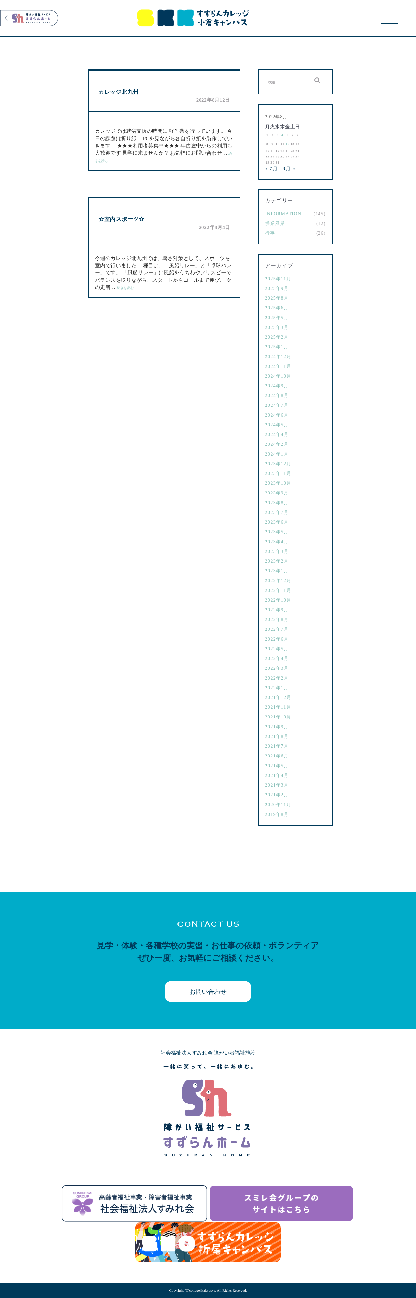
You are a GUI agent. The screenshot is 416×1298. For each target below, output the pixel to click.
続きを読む (125, 288)
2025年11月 (278, 278)
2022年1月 (277, 687)
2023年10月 (278, 483)
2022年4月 (277, 658)
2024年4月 (277, 434)
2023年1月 (277, 570)
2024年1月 (277, 454)
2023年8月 (277, 502)
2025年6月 (277, 308)
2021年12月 (278, 697)
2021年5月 (277, 765)
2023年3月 (277, 551)
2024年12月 (278, 356)
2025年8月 (277, 298)
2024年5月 (277, 424)
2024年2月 (277, 444)
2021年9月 (277, 726)
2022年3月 (277, 668)
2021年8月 (277, 736)
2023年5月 (277, 532)
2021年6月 (277, 756)
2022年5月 (277, 648)
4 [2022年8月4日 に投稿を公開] (282, 135)
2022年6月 (277, 639)
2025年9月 (277, 288)
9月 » (289, 168)
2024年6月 (277, 415)
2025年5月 (277, 317)
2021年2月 (277, 795)
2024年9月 (277, 385)
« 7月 (271, 168)
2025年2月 (277, 337)
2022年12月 (278, 580)
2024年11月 (278, 366)
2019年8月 (277, 814)
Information (283, 213)
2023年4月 (277, 541)
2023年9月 (277, 493)
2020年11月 (278, 804)
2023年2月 (277, 561)
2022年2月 (277, 678)
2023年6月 (277, 522)
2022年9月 (277, 609)
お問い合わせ (208, 991)
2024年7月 (277, 405)
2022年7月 (277, 629)
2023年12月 (278, 463)
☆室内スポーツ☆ (121, 219)
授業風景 (275, 223)
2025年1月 (277, 346)
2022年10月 (278, 600)
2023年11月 (278, 473)
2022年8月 (277, 619)
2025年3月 (277, 327)
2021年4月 (277, 775)
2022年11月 (278, 590)
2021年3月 (277, 785)
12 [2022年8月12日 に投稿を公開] (288, 144)
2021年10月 (278, 717)
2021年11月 (278, 707)
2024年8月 (277, 395)
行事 (270, 233)
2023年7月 (277, 512)
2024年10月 (278, 376)
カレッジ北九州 (118, 92)
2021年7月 (277, 746)
